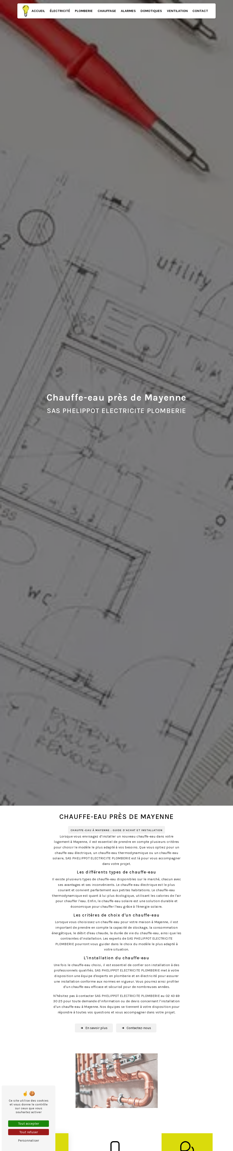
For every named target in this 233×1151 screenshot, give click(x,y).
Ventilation (177, 11)
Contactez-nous (136, 1028)
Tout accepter (28, 1123)
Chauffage (107, 11)
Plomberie (84, 11)
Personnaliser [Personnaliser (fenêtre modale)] (28, 1140)
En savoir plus (93, 1028)
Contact (200, 11)
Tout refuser (28, 1132)
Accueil (38, 11)
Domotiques (151, 11)
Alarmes (128, 11)
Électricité (60, 11)
